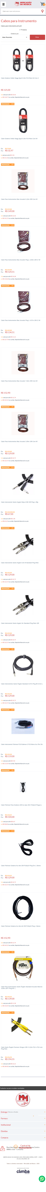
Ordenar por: (15, 33)
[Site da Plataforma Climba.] (23, 1171)
